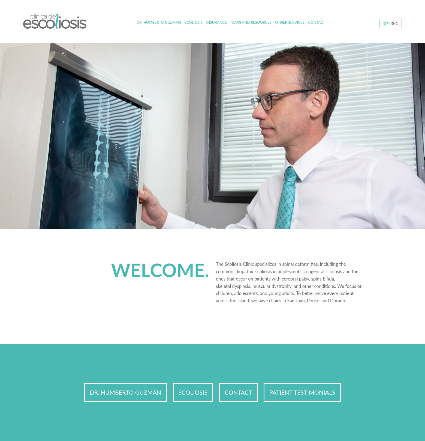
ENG (394, 23)
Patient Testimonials (302, 392)
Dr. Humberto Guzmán (159, 22)
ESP (385, 23)
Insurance (216, 22)
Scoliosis (194, 22)
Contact (316, 22)
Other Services (290, 22)
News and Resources (251, 22)
